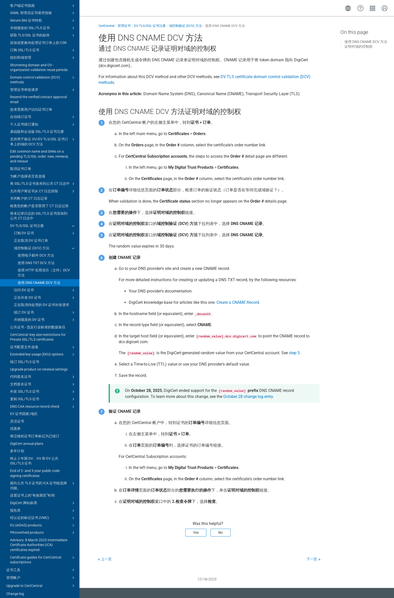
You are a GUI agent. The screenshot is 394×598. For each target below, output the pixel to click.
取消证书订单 (20, 164)
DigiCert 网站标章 (43, 498)
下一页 (312, 559)
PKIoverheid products (43, 528)
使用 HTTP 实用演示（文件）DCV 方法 (44, 267)
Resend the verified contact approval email (38, 94)
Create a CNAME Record (237, 302)
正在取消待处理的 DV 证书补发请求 (41, 300)
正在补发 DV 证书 (45, 293)
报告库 (43, 506)
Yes (196, 532)
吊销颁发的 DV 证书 (45, 315)
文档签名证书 (43, 379)
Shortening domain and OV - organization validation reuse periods (39, 62)
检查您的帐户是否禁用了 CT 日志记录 (39, 201)
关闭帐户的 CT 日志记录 (29, 194)
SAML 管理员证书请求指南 (43, 8)
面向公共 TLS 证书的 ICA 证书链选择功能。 (43, 480)
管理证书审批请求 (43, 85)
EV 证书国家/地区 (24, 409)
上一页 (106, 559)
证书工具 (41, 565)
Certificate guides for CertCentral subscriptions (43, 555)
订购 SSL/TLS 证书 (43, 45)
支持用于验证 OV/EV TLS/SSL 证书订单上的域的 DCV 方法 (43, 136)
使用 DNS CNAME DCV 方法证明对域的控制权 (365, 44)
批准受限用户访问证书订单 (31, 105)
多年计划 (17, 446)
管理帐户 (41, 573)
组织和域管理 (43, 53)
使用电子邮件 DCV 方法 (36, 251)
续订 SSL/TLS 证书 (24, 357)
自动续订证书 (43, 112)
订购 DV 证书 (45, 228)
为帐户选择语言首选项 (27, 171)
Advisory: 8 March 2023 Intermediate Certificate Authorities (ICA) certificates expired (38, 540)
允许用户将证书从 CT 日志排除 (43, 186)
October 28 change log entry (248, 396)
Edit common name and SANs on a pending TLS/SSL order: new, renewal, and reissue (39, 151)
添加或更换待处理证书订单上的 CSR (38, 38)
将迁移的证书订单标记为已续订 (34, 431)
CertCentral (106, 26)
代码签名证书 (43, 372)
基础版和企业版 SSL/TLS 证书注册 (37, 127)
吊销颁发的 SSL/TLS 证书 (43, 23)
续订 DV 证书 (45, 308)
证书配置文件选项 (43, 342)
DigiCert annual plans (26, 439)
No (220, 532)
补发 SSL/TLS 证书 (43, 387)
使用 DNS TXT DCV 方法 (36, 258)
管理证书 (124, 26)
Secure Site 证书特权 (43, 16)
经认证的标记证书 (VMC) (43, 513)
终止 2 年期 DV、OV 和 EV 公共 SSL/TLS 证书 (34, 456)
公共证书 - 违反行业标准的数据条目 (37, 322)
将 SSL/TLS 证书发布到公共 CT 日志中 (43, 179)
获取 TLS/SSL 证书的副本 (43, 30)
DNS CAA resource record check (43, 402)
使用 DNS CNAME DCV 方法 (39, 278)
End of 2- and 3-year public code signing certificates (35, 468)
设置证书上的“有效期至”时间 (32, 491)
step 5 (294, 352)
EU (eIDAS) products (43, 520)
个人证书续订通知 (43, 120)
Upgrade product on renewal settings (39, 365)
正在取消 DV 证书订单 (31, 236)
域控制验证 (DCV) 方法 (45, 243)
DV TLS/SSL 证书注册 (43, 221)
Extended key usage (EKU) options (43, 349)
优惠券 (15, 424)
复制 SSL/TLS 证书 (43, 394)
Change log (15, 589)
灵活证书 (17, 416)
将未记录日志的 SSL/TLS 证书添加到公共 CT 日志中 (38, 211)
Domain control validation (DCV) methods (43, 75)
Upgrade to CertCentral (41, 581)
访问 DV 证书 (45, 285)
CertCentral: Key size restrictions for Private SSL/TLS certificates (38, 332)
